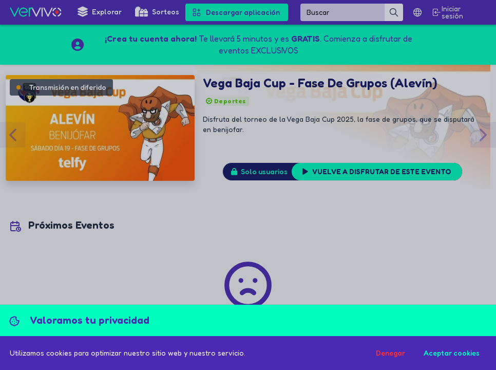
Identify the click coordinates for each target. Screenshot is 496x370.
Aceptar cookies (452, 352)
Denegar (390, 352)
